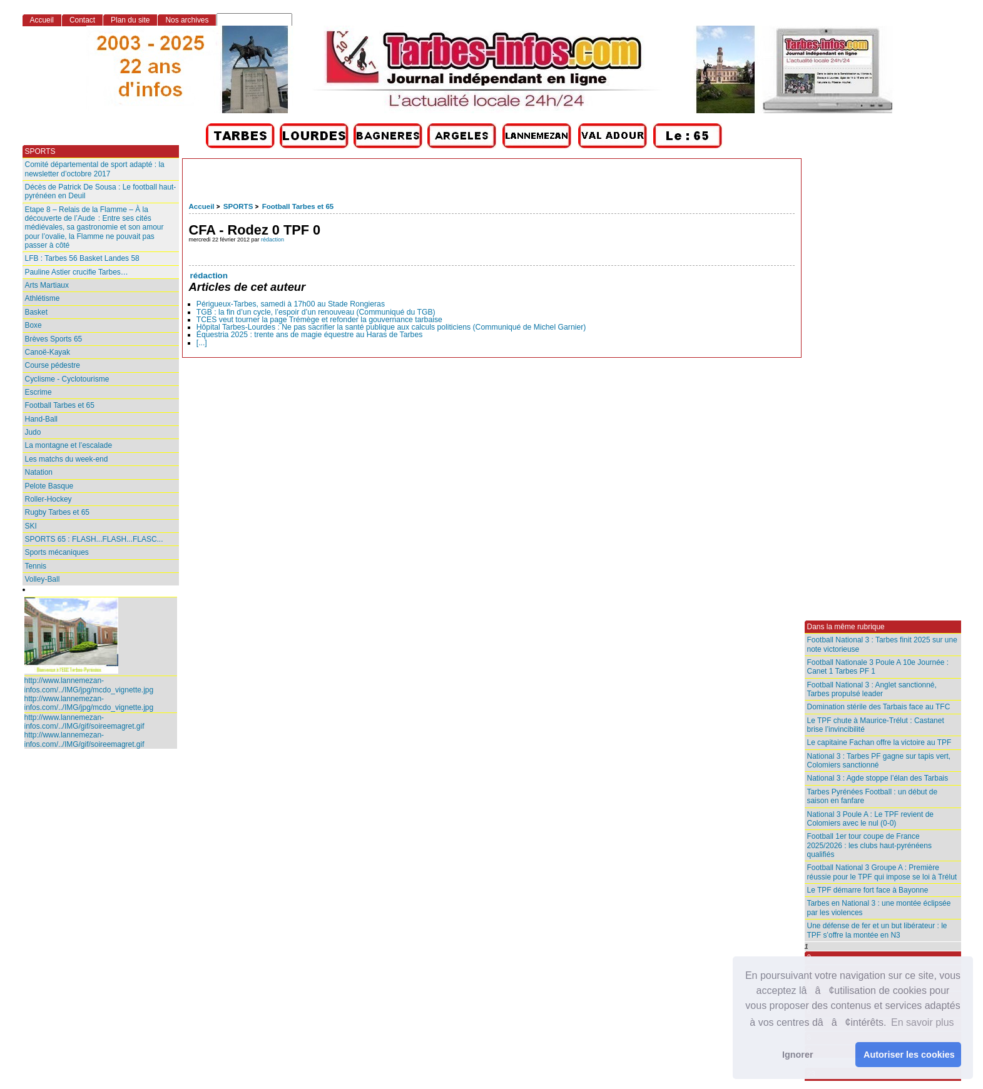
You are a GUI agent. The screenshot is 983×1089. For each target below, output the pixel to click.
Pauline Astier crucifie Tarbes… (76, 272)
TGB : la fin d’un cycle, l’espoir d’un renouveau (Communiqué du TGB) (315, 312)
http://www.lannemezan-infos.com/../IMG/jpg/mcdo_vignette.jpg (89, 685)
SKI (31, 526)
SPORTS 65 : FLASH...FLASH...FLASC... (94, 539)
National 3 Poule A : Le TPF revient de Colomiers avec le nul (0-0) (870, 819)
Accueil (202, 206)
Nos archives (186, 20)
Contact (82, 20)
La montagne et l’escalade (69, 445)
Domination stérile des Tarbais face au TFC (878, 706)
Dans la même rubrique (846, 626)
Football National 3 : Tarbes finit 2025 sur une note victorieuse (882, 644)
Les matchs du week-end (66, 459)
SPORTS (238, 206)
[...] (201, 342)
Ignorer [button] (797, 1055)
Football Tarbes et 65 (298, 206)
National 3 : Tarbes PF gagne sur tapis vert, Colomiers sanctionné (879, 760)
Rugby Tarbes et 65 (57, 512)
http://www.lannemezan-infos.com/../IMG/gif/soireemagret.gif (84, 722)
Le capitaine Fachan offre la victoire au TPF (879, 742)
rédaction (272, 239)
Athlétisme (42, 298)
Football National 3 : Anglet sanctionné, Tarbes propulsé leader (872, 689)
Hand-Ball (41, 419)
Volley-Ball (42, 579)
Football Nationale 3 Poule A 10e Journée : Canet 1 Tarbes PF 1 (878, 667)
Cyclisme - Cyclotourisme (67, 379)
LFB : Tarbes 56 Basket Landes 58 (82, 258)
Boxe (33, 325)
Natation (39, 472)
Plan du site (130, 20)
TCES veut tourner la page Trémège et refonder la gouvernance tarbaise (319, 319)
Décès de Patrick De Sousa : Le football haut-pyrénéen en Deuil (100, 191)
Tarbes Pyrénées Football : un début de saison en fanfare (872, 796)
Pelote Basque (49, 486)
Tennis (36, 566)
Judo (33, 432)
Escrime (38, 392)
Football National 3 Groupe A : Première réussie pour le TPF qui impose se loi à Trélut (882, 872)
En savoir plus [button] (922, 1022)
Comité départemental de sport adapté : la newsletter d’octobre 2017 (95, 169)
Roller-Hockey (48, 499)
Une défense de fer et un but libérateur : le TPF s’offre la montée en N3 (877, 930)
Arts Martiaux (47, 285)
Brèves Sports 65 (54, 339)
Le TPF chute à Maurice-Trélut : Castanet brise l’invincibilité (875, 725)
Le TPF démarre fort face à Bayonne (868, 890)
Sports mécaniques (57, 552)
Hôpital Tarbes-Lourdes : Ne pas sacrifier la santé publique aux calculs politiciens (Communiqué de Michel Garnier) (391, 327)
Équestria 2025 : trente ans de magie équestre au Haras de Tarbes (309, 334)
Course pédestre (52, 365)
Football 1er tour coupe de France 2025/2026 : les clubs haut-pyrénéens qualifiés (869, 845)
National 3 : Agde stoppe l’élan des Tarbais (878, 778)
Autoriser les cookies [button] (909, 1055)
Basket (36, 312)
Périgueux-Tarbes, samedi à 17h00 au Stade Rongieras (290, 304)
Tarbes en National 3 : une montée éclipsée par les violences (879, 907)
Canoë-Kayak (47, 352)
